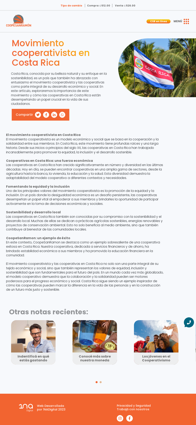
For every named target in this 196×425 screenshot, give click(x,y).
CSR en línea (158, 21)
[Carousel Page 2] (101, 382)
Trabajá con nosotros (133, 409)
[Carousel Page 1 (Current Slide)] (97, 382)
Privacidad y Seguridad (134, 405)
